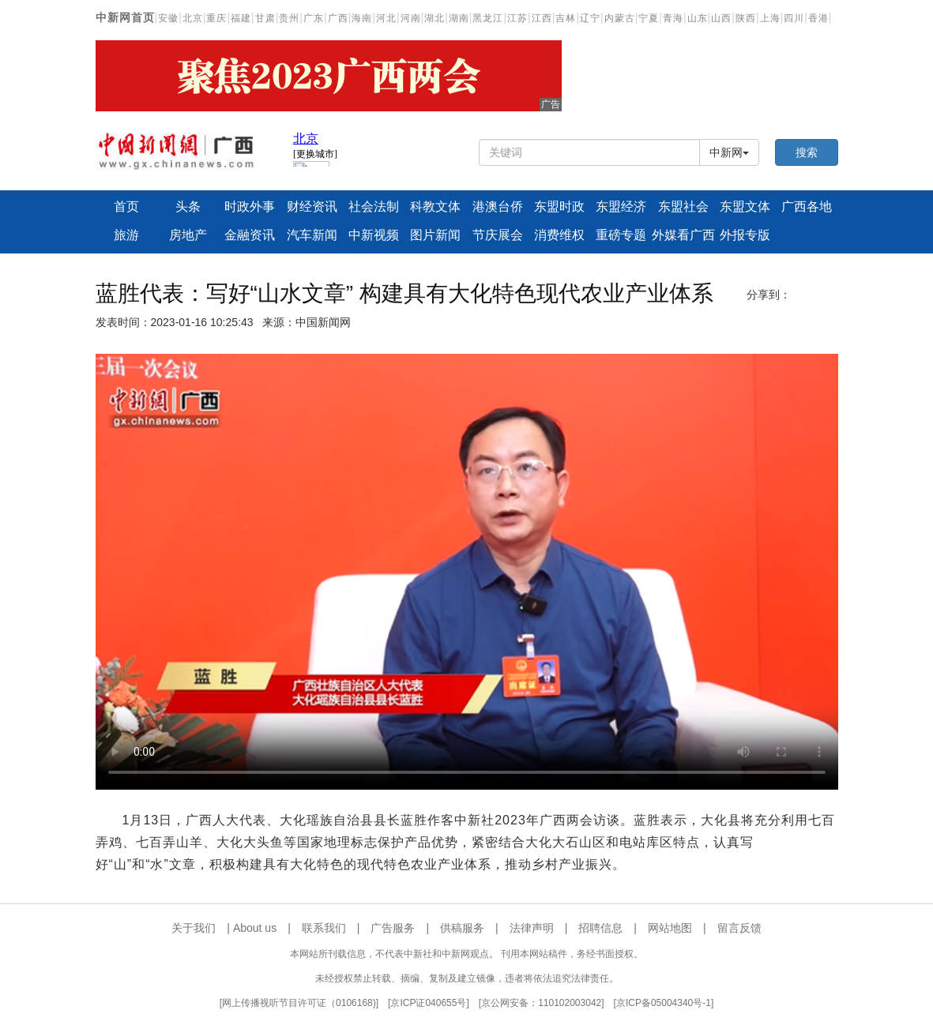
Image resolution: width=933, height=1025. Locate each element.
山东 (697, 18)
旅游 (126, 235)
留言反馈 (739, 928)
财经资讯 (312, 206)
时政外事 (249, 206)
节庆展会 (497, 235)
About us (255, 928)
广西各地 (806, 206)
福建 (241, 18)
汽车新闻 (312, 235)
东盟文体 (745, 206)
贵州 (289, 18)
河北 (386, 18)
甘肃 (265, 18)
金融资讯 (249, 235)
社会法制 (373, 206)
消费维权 (559, 235)
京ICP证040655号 (428, 1002)
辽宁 (590, 18)
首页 (126, 206)
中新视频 (373, 235)
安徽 (168, 18)
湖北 (434, 18)
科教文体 (435, 206)
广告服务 (393, 928)
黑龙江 (487, 18)
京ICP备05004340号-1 (663, 1002)
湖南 (459, 18)
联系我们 (324, 928)
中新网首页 (125, 17)
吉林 (565, 18)
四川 (794, 18)
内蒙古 (619, 18)
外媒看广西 (682, 235)
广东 (313, 18)
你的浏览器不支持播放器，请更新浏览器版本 (467, 572)
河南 (411, 18)
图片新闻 (435, 235)
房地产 (188, 235)
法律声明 (532, 928)
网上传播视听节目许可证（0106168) (299, 1002)
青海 (673, 18)
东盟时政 (559, 206)
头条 (188, 206)
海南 (362, 18)
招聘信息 (600, 928)
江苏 (517, 18)
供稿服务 (462, 928)
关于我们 (193, 928)
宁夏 (648, 18)
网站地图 (670, 928)
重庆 (216, 18)
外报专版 (745, 235)
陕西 (745, 18)
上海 (770, 18)
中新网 (729, 152)
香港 (818, 18)
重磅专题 (621, 235)
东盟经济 (621, 206)
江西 (542, 18)
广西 (338, 18)
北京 (192, 18)
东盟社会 (683, 206)
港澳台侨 (497, 206)
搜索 (807, 152)
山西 (721, 18)
